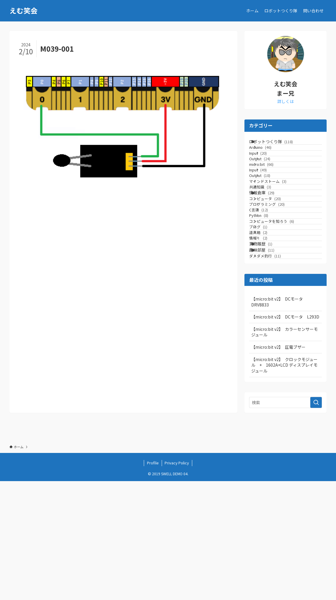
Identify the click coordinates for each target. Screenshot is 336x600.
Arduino (270, 156)
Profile (153, 581)
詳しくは (285, 101)
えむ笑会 (23, 10)
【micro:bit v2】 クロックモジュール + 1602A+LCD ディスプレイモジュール (284, 483)
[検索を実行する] (316, 521)
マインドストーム (277, 223)
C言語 (270, 280)
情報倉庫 (269, 246)
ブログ (268, 313)
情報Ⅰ (270, 336)
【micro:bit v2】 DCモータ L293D (285, 435)
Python (270, 291)
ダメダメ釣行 (274, 371)
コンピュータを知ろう (281, 302)
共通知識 (270, 234)
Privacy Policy (177, 581)
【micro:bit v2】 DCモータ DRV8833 (279, 420)
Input (270, 167)
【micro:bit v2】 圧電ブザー (278, 465)
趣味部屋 (269, 360)
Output (271, 178)
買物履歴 (268, 347)
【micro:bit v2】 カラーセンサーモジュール (284, 450)
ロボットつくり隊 (278, 144)
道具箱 (268, 325)
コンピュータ (274, 258)
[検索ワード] (285, 521)
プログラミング (279, 269)
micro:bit (271, 190)
